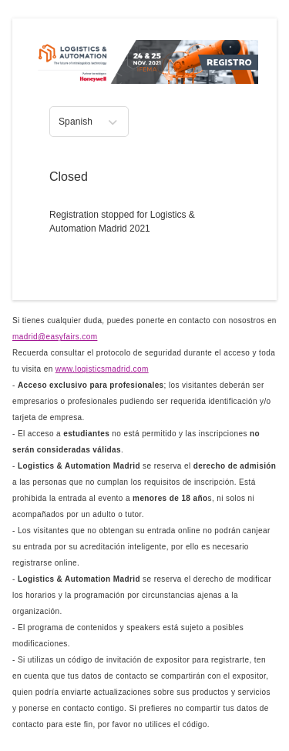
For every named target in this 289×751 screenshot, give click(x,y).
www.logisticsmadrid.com (102, 369)
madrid (54, 336)
